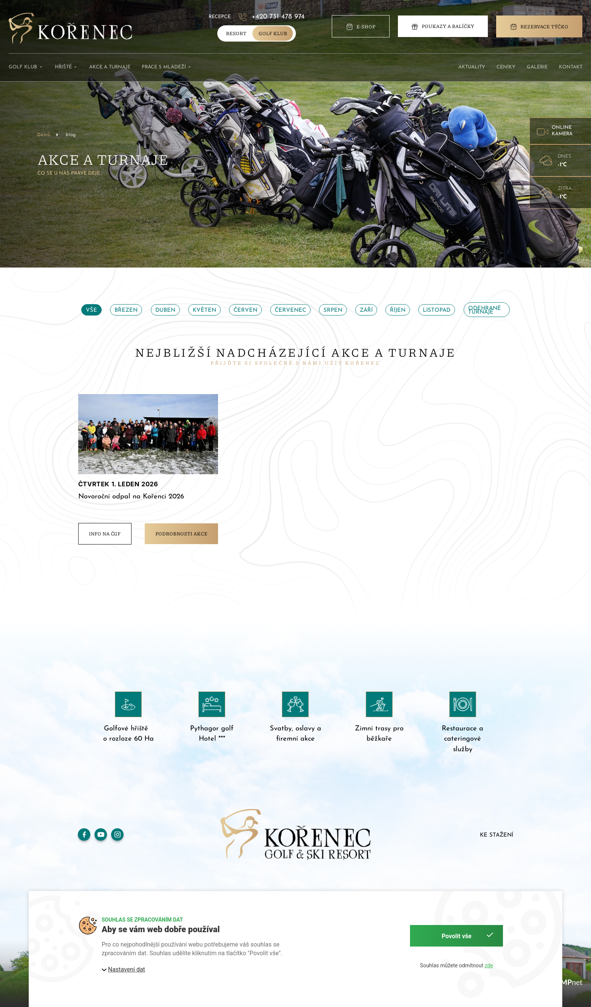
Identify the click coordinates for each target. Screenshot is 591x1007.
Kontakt (570, 67)
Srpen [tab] (332, 310)
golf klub (272, 33)
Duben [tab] (165, 310)
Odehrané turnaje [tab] (484, 310)
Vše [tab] (91, 310)
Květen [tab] (204, 310)
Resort (236, 33)
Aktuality (471, 67)
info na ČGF (105, 533)
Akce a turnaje (109, 67)
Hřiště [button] (66, 67)
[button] (560, 131)
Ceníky (506, 67)
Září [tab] (366, 310)
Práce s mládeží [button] (167, 67)
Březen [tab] (126, 310)
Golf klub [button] (26, 67)
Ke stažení (496, 835)
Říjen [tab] (397, 310)
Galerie (537, 67)
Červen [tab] (245, 310)
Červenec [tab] (290, 310)
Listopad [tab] (436, 310)
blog (71, 134)
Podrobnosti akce (181, 533)
